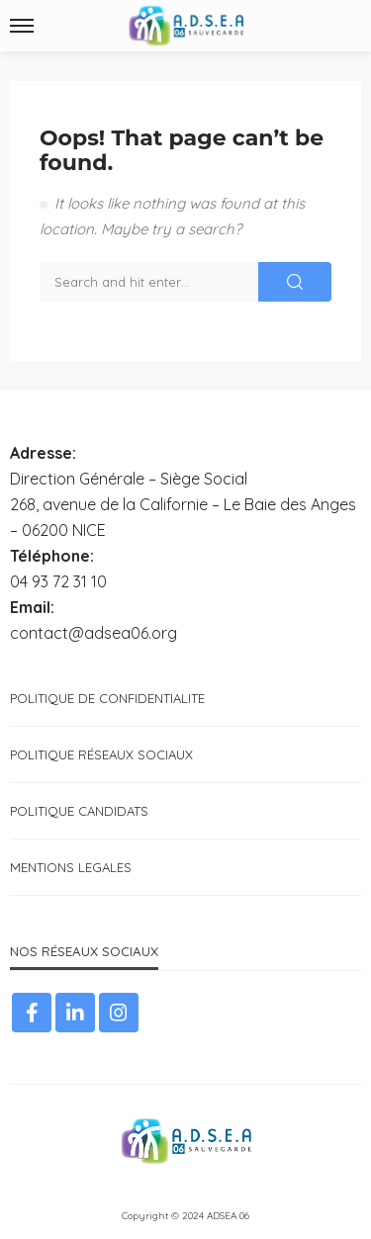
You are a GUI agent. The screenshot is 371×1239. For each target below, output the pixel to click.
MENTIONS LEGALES (71, 867)
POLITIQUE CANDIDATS (79, 811)
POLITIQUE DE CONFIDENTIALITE (107, 698)
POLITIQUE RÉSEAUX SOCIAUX (101, 754)
